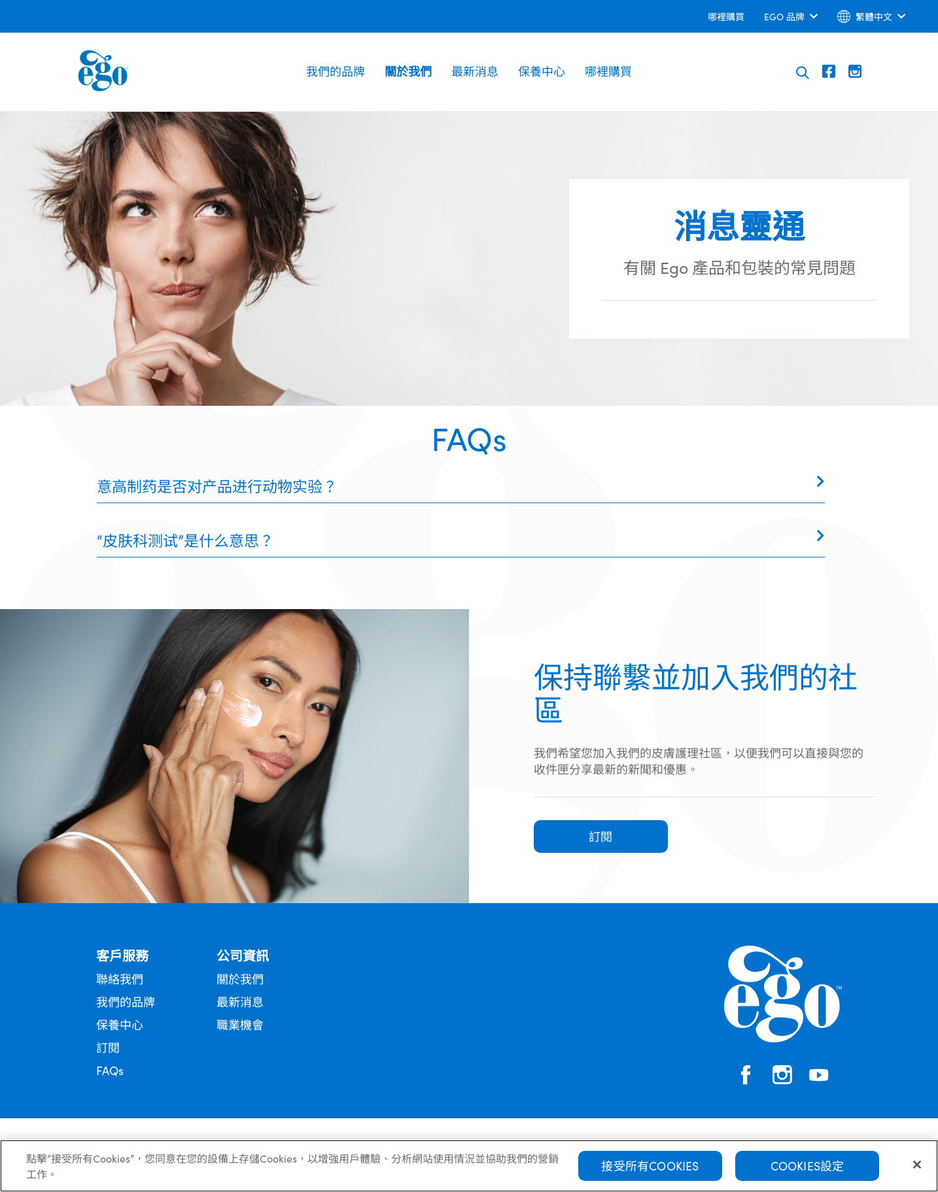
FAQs (110, 1070)
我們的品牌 (335, 71)
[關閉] (917, 1164)
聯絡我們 (119, 978)
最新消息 (474, 71)
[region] (469, 1166)
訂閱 (108, 1047)
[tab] (461, 486)
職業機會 (240, 1024)
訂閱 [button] (600, 836)
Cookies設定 (807, 1165)
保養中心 (541, 71)
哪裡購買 (608, 71)
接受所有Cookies (650, 1165)
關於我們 (408, 71)
